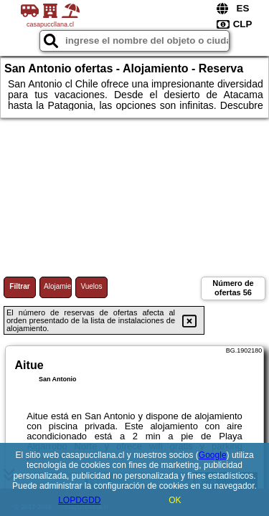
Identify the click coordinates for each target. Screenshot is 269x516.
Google (213, 455)
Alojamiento (58, 286)
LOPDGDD (79, 500)
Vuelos (91, 286)
